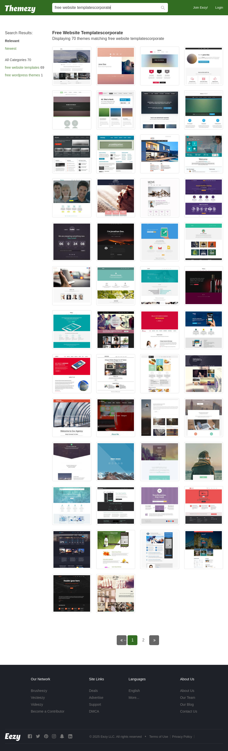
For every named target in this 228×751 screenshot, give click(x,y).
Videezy (37, 704)
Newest (10, 48)
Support (95, 704)
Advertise (96, 698)
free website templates (22, 67)
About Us (187, 691)
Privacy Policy (182, 736)
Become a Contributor (47, 711)
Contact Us (188, 711)
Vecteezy (38, 698)
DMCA (94, 711)
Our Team (187, 698)
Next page (157, 640)
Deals (93, 691)
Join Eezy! (200, 7)
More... (134, 698)
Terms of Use (158, 736)
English (134, 691)
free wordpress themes (22, 75)
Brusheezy (39, 691)
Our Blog (187, 704)
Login (219, 7)
